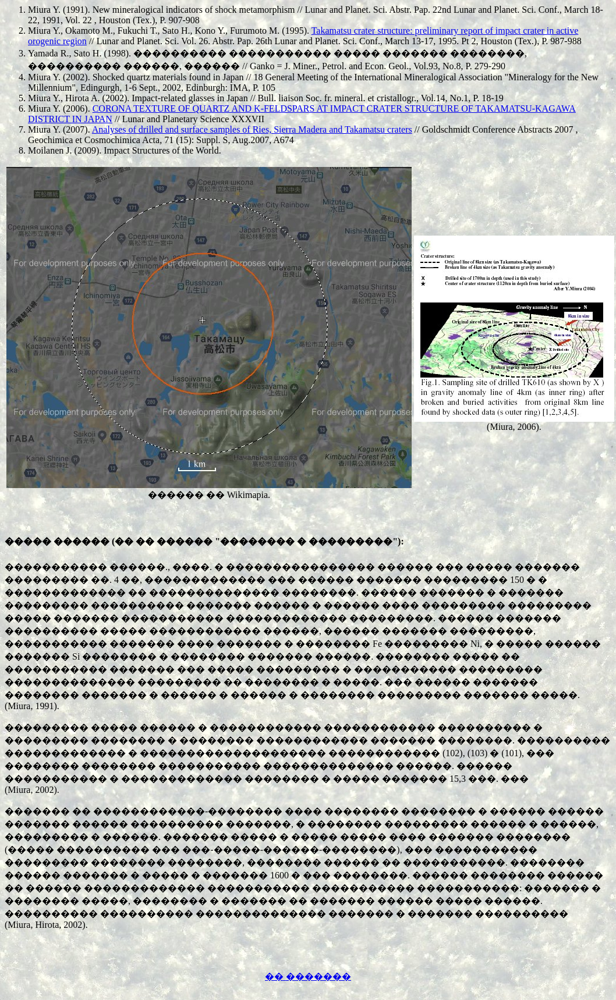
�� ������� (308, 976)
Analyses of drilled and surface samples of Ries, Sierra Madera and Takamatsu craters (252, 129)
